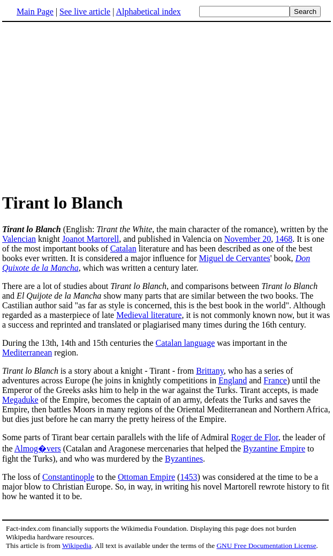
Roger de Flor (254, 437)
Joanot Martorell (90, 238)
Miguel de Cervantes (234, 258)
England (232, 380)
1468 (283, 238)
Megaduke (20, 399)
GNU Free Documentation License (266, 546)
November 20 (247, 238)
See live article (84, 11)
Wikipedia (77, 546)
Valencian (19, 238)
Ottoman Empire (146, 476)
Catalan (123, 248)
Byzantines (184, 458)
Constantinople (68, 476)
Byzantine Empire (274, 448)
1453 (188, 476)
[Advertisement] (92, 107)
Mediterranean (27, 352)
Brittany (209, 370)
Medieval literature (148, 315)
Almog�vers (37, 448)
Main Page (35, 11)
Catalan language (185, 342)
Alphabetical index (148, 11)
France (275, 380)
